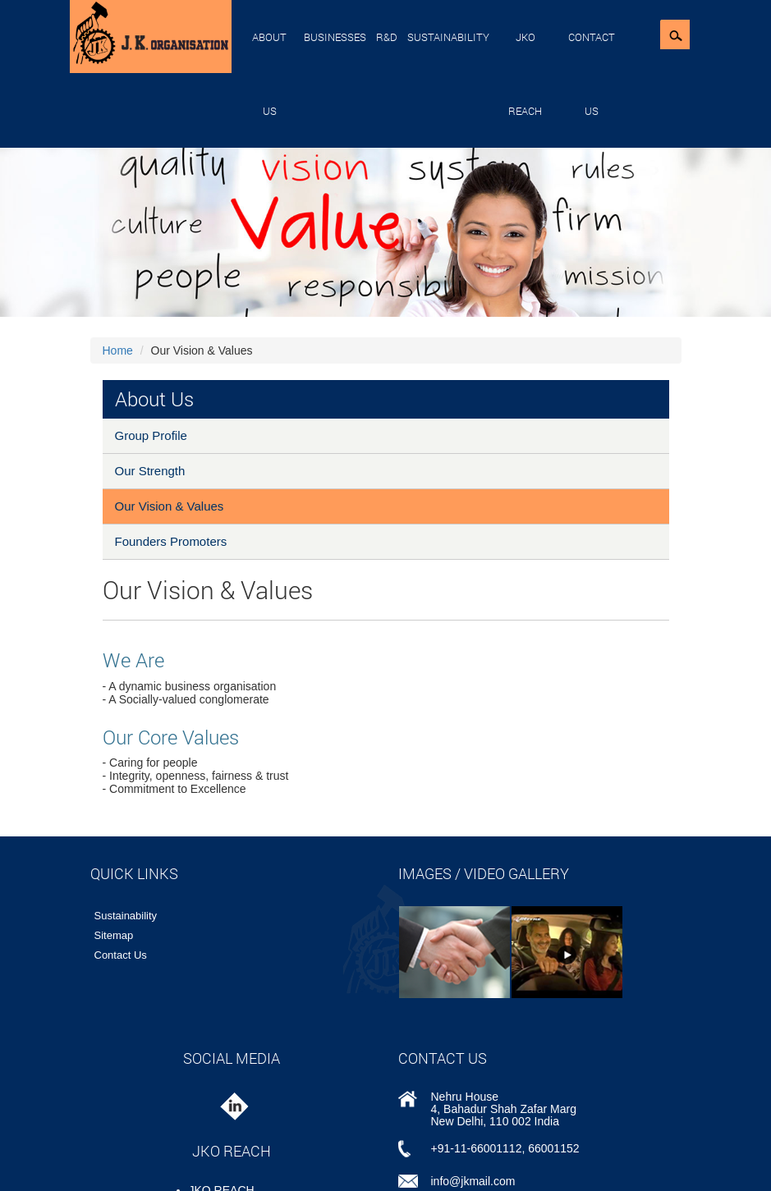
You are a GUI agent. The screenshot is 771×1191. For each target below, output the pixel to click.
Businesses (335, 37)
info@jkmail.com (473, 1181)
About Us (269, 74)
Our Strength (150, 471)
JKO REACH (525, 74)
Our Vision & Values (169, 506)
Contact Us (591, 74)
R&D (386, 37)
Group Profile (151, 435)
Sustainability (448, 37)
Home (118, 350)
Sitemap (114, 935)
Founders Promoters (171, 541)
